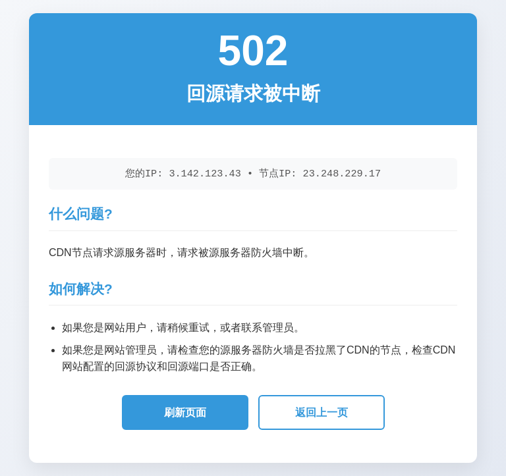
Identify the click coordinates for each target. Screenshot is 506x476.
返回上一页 (321, 412)
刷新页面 (185, 412)
